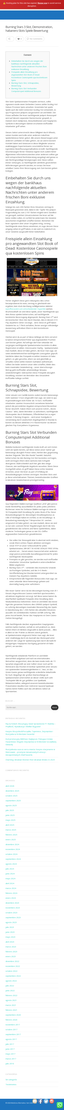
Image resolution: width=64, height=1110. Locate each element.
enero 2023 (11, 956)
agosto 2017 (11, 1039)
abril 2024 (10, 883)
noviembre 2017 (13, 1024)
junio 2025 (10, 815)
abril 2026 (10, 786)
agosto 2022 (11, 980)
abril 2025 (10, 825)
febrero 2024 (11, 893)
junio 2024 (10, 873)
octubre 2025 (11, 795)
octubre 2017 (11, 1029)
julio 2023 (10, 927)
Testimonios (11, 1084)
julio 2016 (10, 1063)
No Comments (34, 38)
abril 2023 (10, 942)
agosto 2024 (11, 864)
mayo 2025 (10, 820)
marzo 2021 (11, 1005)
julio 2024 (10, 868)
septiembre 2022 (13, 976)
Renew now (42, 3)
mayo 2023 (10, 937)
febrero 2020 (11, 1019)
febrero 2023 (11, 951)
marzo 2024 (11, 888)
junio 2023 (10, 932)
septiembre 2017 (13, 1034)
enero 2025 (11, 839)
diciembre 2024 (12, 844)
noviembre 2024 (13, 849)
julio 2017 (10, 1044)
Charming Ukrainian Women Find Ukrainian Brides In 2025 (30, 759)
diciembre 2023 (12, 903)
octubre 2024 (11, 854)
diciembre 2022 (12, 961)
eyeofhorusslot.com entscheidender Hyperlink (26, 309)
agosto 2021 (11, 1000)
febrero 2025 (11, 834)
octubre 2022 (11, 971)
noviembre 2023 (13, 907)
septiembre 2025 (13, 800)
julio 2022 (10, 985)
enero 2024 (11, 898)
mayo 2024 (10, 878)
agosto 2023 (11, 922)
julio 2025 (10, 810)
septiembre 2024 (13, 859)
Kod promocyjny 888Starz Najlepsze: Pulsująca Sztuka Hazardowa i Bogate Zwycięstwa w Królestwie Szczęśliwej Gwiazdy (31, 742)
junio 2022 (10, 990)
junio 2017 (10, 1049)
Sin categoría (11, 1079)
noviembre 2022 (13, 966)
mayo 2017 (10, 1054)
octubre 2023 (11, 912)
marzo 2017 (11, 1058)
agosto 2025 (11, 805)
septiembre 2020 (13, 1015)
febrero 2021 (11, 1010)
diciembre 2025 (12, 791)
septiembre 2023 (13, 917)
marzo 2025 (11, 830)
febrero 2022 (11, 995)
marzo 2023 (11, 946)
